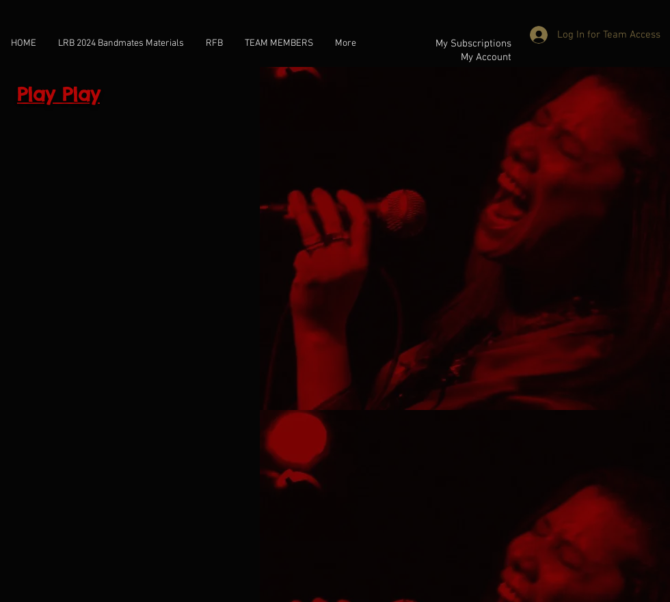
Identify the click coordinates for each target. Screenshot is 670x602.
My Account (486, 57)
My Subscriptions (473, 44)
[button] (279, 42)
